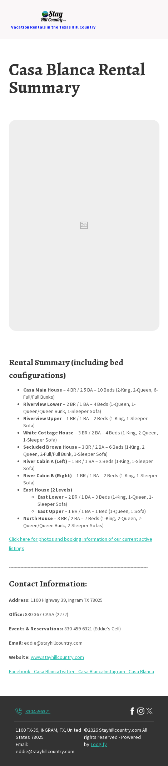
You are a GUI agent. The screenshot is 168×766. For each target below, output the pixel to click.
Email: (22, 744)
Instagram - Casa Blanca (129, 671)
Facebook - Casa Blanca (34, 671)
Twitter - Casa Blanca (81, 671)
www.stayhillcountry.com (57, 657)
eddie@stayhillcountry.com (45, 751)
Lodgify (99, 744)
